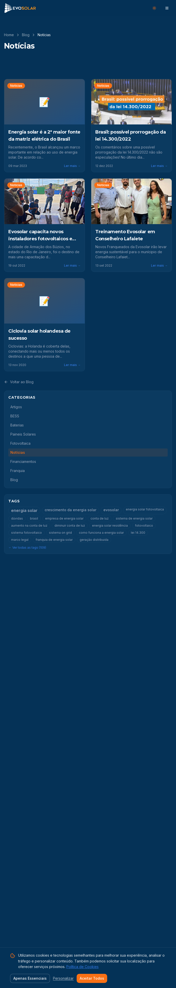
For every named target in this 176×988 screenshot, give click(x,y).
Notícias (17, 452)
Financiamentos (23, 461)
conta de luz (100, 518)
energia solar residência (110, 525)
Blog (26, 35)
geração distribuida (94, 540)
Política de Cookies (82, 966)
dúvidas (17, 518)
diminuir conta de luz (69, 525)
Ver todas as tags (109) (27, 547)
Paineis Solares (23, 434)
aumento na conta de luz (29, 525)
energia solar (24, 510)
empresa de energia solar (64, 518)
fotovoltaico (144, 525)
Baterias (17, 425)
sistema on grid (60, 532)
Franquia (17, 470)
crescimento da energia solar (70, 510)
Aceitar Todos (92, 978)
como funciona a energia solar (101, 532)
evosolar (111, 510)
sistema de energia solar (134, 518)
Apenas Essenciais (30, 978)
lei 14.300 (138, 532)
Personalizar (63, 978)
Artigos (16, 407)
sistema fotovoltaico (26, 532)
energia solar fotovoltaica (145, 509)
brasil (34, 518)
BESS (14, 416)
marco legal (19, 540)
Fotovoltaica (20, 443)
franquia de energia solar (54, 540)
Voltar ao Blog (19, 382)
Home (9, 35)
